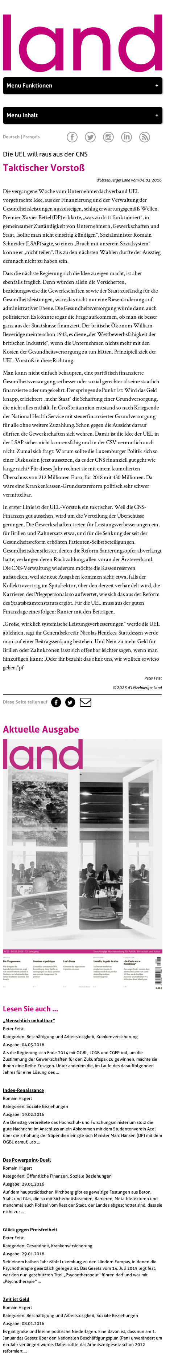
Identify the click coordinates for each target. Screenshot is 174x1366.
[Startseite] (82, 70)
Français (31, 136)
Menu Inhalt (83, 115)
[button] (84, 702)
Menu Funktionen (83, 85)
